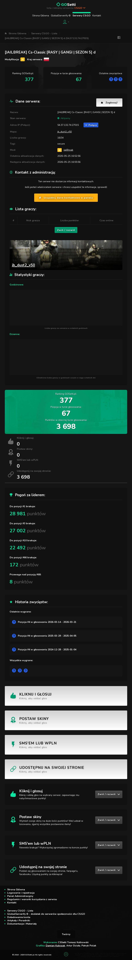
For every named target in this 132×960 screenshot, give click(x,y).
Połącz (91, 125)
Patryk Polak (88, 945)
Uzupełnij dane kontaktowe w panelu (66, 197)
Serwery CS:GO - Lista (44, 33)
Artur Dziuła (73, 945)
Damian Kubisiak (55, 945)
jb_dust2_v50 (64, 131)
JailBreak (68, 150)
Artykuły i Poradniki (18, 920)
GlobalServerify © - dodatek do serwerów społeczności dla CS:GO (46, 914)
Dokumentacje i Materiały (22, 923)
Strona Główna (40, 15)
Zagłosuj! (109, 102)
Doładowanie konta (18, 917)
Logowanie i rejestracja (21, 892)
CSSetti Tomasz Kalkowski (73, 942)
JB (59, 150)
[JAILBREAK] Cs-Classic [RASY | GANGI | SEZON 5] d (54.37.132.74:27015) (47, 38)
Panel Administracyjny (20, 896)
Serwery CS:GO (82, 15)
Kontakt (96, 15)
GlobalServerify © (61, 15)
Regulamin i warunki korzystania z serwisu (32, 899)
